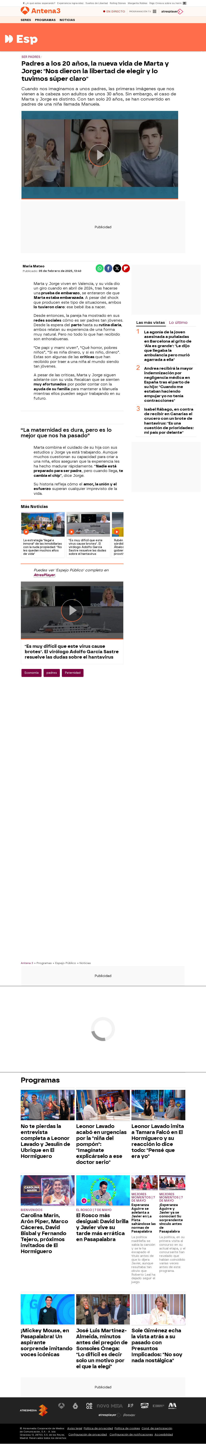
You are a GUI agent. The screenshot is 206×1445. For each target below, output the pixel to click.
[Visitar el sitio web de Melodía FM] (172, 1408)
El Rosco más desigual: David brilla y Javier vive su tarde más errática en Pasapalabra (102, 1229)
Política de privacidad (98, 1430)
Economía (31, 675)
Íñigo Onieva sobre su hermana (166, 3)
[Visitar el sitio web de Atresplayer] (110, 1417)
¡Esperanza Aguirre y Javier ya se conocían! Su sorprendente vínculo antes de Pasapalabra (171, 1220)
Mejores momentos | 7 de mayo (143, 1199)
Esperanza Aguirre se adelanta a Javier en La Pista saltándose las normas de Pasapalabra (143, 1220)
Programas (45, 21)
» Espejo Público (64, 965)
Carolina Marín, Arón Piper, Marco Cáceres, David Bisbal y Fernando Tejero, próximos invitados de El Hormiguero (44, 1235)
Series (26, 21)
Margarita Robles (136, 3)
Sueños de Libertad (96, 3)
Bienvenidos (31, 1212)
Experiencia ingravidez (70, 3)
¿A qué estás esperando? (40, 3)
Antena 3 (27, 965)
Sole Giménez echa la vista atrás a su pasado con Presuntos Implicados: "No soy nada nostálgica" (156, 1347)
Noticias (67, 21)
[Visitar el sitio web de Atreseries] (131, 1408)
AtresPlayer (44, 577)
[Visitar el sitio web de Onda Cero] (145, 1408)
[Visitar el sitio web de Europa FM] (158, 1408)
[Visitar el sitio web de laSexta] (75, 1408)
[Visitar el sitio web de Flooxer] (129, 1417)
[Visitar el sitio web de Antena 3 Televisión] (62, 1408)
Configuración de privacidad (87, 1436)
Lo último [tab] (178, 324)
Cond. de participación (157, 1430)
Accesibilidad (163, 1436)
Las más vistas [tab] (150, 324)
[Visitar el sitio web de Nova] (103, 1408)
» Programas (43, 965)
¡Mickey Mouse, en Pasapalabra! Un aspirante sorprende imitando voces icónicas (46, 1344)
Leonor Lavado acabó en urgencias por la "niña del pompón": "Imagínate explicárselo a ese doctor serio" (101, 1146)
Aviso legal (74, 1430)
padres (52, 675)
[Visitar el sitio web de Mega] (117, 1408)
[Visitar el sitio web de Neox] (89, 1408)
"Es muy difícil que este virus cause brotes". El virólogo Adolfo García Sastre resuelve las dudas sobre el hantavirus (72, 654)
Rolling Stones (117, 3)
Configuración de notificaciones (131, 1436)
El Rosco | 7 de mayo (94, 1212)
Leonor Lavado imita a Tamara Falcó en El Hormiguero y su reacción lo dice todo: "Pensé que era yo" (157, 1143)
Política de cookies (127, 1430)
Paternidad (73, 675)
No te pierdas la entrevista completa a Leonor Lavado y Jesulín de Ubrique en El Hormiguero (45, 1143)
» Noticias (84, 965)
